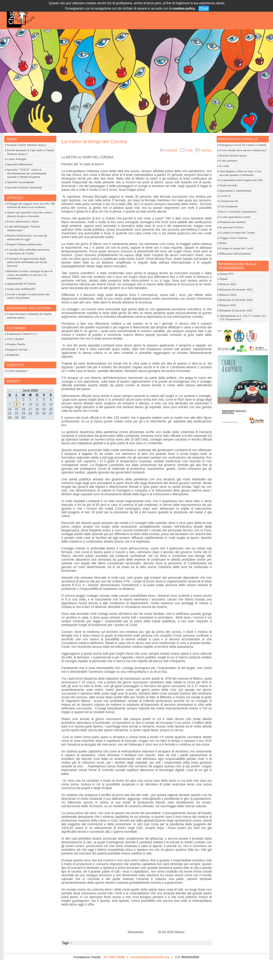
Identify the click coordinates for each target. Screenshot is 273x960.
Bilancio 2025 (227, 305)
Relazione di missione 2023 (236, 289)
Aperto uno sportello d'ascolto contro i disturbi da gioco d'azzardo (30, 214)
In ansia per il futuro (231, 227)
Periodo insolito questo (233, 155)
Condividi (168, 150)
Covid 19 (225, 195)
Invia (186, 150)
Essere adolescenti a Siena (23, 221)
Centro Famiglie (17, 158)
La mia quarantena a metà (234, 216)
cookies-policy (184, 8)
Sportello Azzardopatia (21, 182)
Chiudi (203, 8)
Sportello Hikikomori (20, 164)
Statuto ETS (226, 273)
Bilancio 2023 (227, 284)
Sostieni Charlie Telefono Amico (26, 144)
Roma (223, 242)
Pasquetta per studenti (232, 221)
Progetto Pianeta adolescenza (24, 244)
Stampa (203, 150)
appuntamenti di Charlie (21, 283)
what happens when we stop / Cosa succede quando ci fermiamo (240, 173)
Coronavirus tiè (228, 200)
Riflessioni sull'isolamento (235, 253)
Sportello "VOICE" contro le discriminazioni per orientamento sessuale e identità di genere (27, 173)
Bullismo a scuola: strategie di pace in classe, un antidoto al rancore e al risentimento (29, 274)
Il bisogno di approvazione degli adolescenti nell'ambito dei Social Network (27, 262)
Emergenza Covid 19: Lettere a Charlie (242, 144)
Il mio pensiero (228, 160)
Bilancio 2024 (227, 294)
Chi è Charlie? (15, 338)
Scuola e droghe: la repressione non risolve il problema (28, 296)
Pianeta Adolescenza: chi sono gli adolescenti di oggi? (27, 237)
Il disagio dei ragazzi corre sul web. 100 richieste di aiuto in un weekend (31, 205)
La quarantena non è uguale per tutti (241, 179)
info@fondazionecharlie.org (150, 957)
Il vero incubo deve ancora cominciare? (243, 150)
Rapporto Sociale (17, 349)
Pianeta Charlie (16, 344)
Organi (223, 278)
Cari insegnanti (228, 206)
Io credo (224, 165)
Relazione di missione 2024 (236, 299)
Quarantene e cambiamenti (235, 190)
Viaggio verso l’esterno (233, 237)
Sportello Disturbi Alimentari (24, 187)
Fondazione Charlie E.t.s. (22, 333)
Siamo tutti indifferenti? (21, 288)
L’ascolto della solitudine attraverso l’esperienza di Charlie (28, 251)
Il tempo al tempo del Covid (236, 248)
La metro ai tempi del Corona (237, 232)
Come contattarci (17, 370)
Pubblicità (13, 354)
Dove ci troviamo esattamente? (238, 211)
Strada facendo (228, 185)
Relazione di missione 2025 (236, 310)
